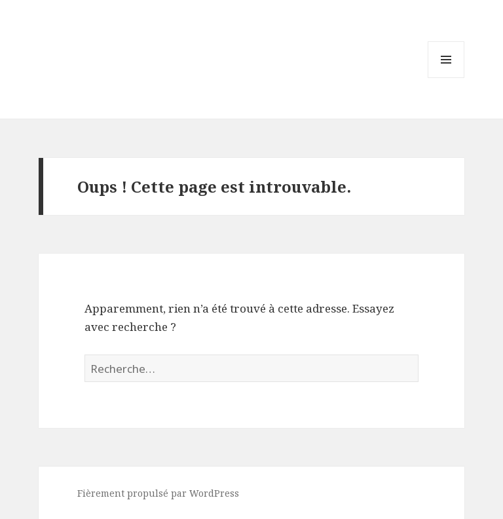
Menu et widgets (446, 77)
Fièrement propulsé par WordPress (158, 493)
